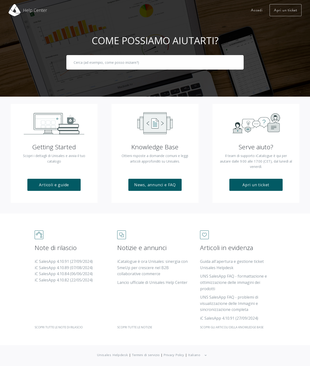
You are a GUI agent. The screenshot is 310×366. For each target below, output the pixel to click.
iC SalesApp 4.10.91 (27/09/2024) (64, 258)
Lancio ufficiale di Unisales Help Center (152, 279)
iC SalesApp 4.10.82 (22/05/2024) (64, 276)
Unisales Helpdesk (112, 351)
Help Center (35, 10)
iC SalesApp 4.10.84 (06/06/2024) (64, 270)
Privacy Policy (174, 351)
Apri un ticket (285, 10)
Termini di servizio (146, 351)
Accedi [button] (257, 10)
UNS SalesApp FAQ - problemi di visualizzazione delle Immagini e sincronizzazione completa (229, 300)
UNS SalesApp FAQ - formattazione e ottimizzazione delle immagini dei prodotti (233, 279)
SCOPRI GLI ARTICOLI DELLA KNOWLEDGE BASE (232, 324)
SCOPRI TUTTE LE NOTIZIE (134, 324)
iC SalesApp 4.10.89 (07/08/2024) (64, 264)
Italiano (195, 352)
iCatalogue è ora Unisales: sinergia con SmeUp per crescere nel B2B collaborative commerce (152, 264)
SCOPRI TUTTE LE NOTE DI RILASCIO (59, 324)
